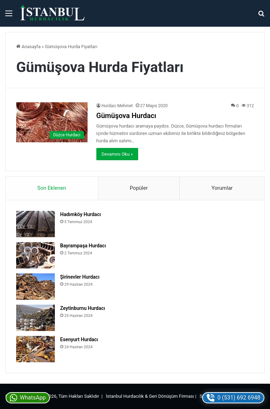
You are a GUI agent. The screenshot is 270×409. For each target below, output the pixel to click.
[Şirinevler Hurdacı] (35, 286)
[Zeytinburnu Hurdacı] (35, 318)
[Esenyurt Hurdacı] (35, 349)
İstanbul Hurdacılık (125, 396)
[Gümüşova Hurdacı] (52, 122)
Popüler (139, 188)
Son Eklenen (51, 188)
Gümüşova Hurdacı (126, 115)
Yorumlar (221, 188)
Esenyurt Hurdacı (79, 339)
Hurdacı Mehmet (117, 105)
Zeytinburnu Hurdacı (82, 308)
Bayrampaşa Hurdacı (83, 245)
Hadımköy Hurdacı (80, 214)
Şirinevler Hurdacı (79, 277)
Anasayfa (28, 46)
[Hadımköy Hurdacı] (35, 224)
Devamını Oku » (117, 154)
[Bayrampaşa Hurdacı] (35, 255)
